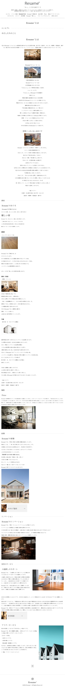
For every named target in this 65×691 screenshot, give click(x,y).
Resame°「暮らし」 (31, 15)
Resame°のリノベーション (12, 522)
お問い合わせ (54, 15)
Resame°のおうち (9, 206)
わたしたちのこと (9, 33)
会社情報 (23, 15)
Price (4, 395)
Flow (45, 14)
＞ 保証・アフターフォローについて (10, 652)
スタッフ (17, 15)
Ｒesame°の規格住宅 (32, 14)
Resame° (32, 682)
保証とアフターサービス (53, 14)
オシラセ (8, 14)
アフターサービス (9, 625)
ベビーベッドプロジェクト (44, 15)
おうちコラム (11, 15)
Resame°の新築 (8, 439)
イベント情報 (14, 14)
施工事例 (40, 14)
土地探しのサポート (10, 569)
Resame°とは (22, 14)
